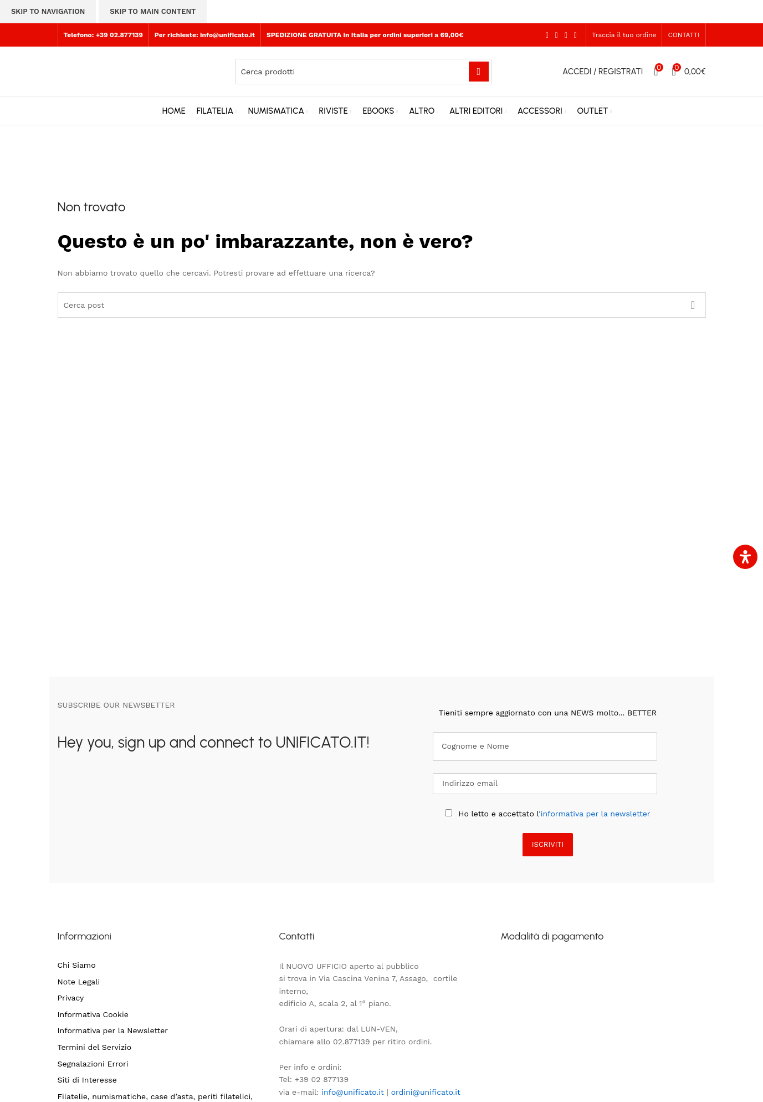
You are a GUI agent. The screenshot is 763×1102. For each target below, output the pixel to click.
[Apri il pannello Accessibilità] (745, 557)
